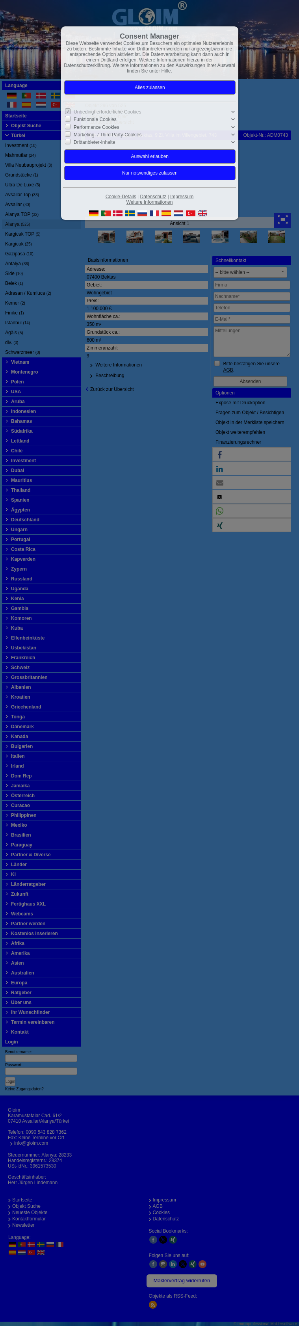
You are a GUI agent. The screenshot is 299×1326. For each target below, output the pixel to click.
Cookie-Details (121, 196)
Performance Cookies (96, 127)
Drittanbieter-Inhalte (94, 142)
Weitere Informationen (149, 202)
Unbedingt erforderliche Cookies (107, 112)
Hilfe (166, 71)
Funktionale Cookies (95, 119)
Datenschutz (153, 196)
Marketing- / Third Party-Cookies (108, 135)
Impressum (181, 196)
